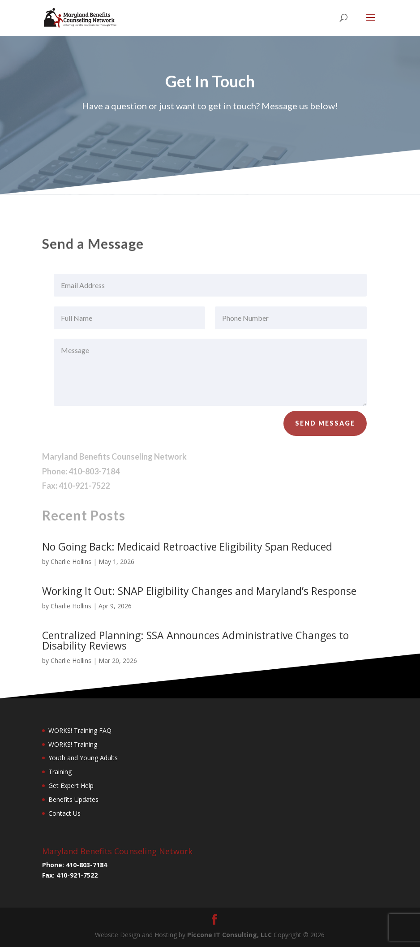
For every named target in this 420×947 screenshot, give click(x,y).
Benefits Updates (73, 799)
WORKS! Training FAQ (79, 730)
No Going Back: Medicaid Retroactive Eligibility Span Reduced (187, 546)
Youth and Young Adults (83, 757)
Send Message (325, 426)
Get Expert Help (71, 785)
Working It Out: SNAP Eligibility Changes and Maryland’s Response (199, 591)
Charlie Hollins (71, 561)
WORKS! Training (72, 744)
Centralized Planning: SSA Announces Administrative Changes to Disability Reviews (195, 640)
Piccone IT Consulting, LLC (230, 934)
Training (60, 771)
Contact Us (64, 813)
